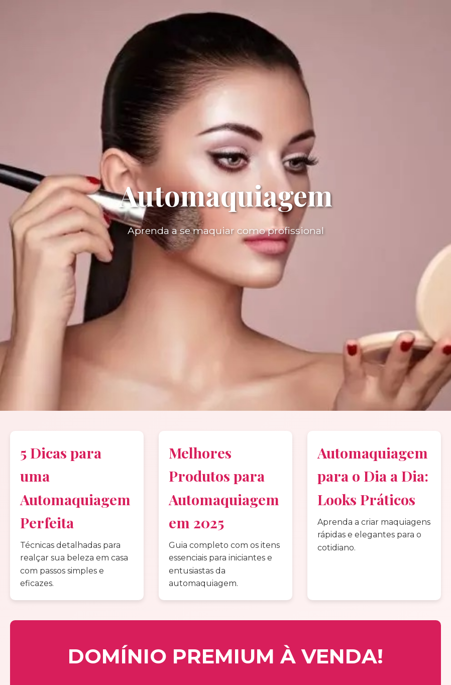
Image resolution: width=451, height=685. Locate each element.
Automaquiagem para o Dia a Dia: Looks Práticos (372, 475)
